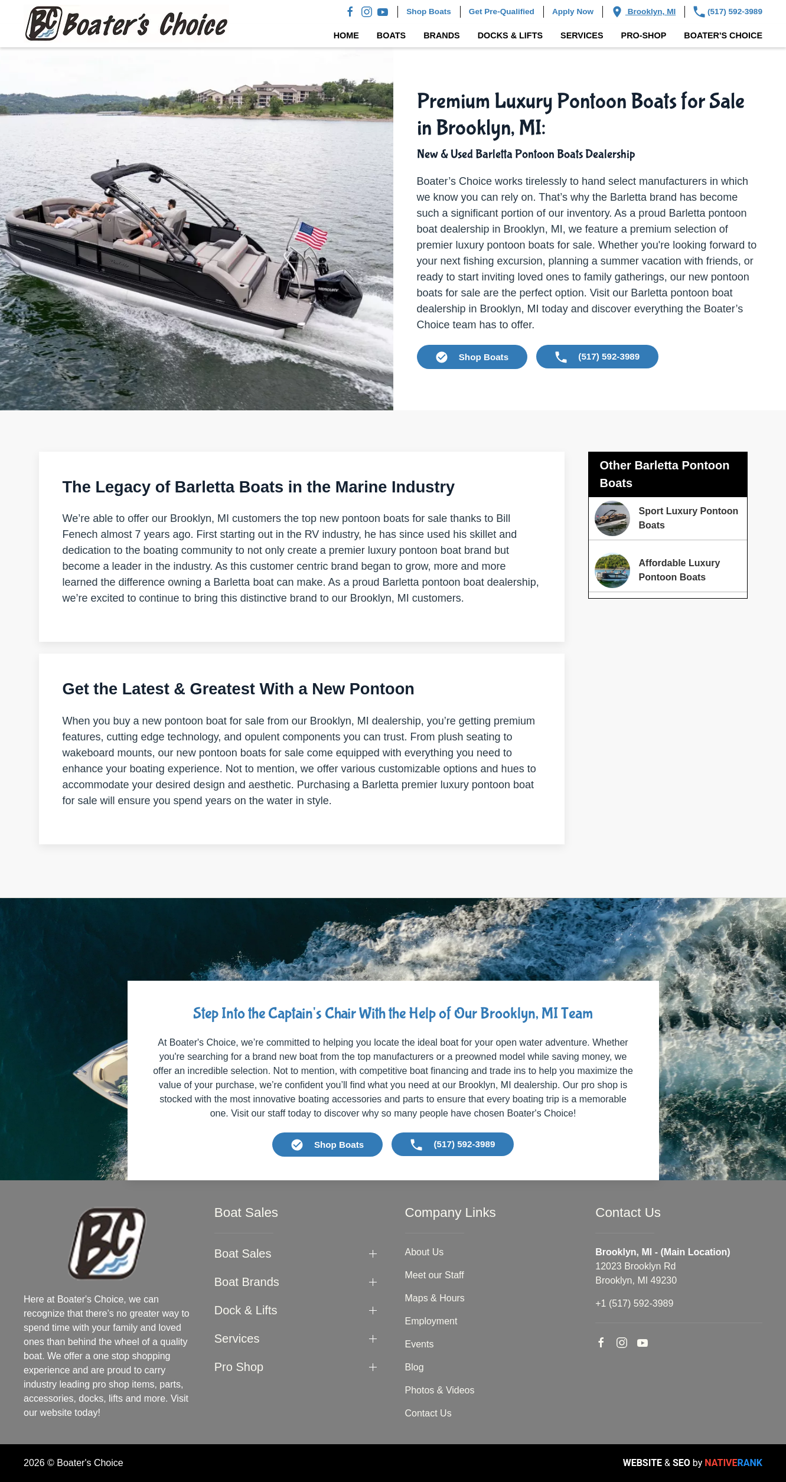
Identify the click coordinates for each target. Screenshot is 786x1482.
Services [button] (582, 35)
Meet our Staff (434, 1275)
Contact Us (428, 1413)
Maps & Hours (435, 1298)
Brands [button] (441, 35)
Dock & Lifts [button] (246, 1310)
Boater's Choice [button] (723, 35)
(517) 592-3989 (727, 12)
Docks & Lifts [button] (510, 35)
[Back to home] (126, 24)
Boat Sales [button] (243, 1253)
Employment (431, 1321)
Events (419, 1344)
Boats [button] (391, 35)
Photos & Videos (440, 1390)
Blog (414, 1367)
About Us (424, 1252)
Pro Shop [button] (238, 1366)
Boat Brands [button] (246, 1281)
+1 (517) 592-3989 (634, 1303)
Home (346, 35)
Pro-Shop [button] (644, 35)
